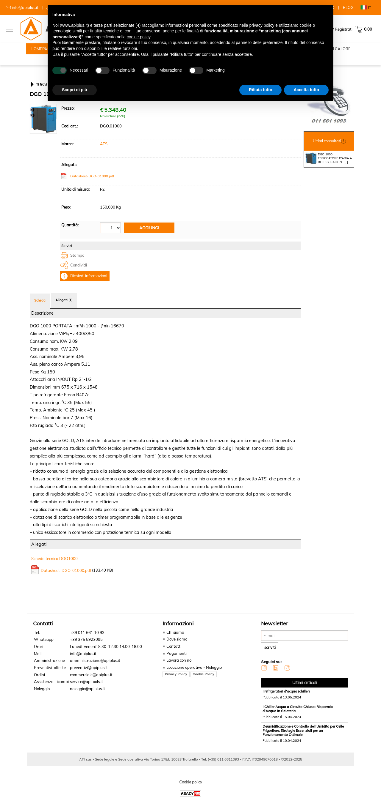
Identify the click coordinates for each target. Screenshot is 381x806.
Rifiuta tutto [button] (260, 89)
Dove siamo (175, 646)
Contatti (172, 653)
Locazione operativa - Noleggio (193, 674)
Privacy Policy (175, 681)
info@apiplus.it (25, 7)
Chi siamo (174, 639)
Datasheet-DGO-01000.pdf (92, 183)
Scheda (40, 307)
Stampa (77, 262)
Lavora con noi (178, 667)
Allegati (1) (63, 307)
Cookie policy (190, 788)
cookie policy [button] (138, 36)
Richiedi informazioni (88, 283)
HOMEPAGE (42, 50)
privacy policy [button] (261, 25)
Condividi (78, 272)
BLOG (348, 7)
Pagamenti (175, 660)
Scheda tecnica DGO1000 (54, 566)
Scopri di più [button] (74, 89)
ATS (103, 151)
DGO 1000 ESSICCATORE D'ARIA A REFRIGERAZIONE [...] (328, 165)
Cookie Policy (202, 681)
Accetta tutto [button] (306, 89)
